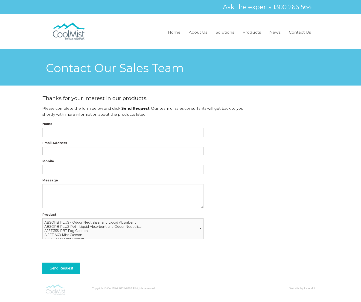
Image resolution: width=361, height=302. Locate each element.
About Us (198, 32)
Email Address (54, 143)
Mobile (48, 161)
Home (174, 32)
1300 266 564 (292, 7)
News (275, 32)
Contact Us (300, 32)
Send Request (61, 268)
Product (49, 214)
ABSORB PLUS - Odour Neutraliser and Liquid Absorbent (122, 222)
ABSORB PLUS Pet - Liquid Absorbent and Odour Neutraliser (122, 227)
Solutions (225, 32)
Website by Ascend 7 (302, 288)
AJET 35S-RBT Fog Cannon (122, 231)
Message (50, 180)
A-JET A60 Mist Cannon (122, 235)
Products (252, 32)
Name (47, 124)
